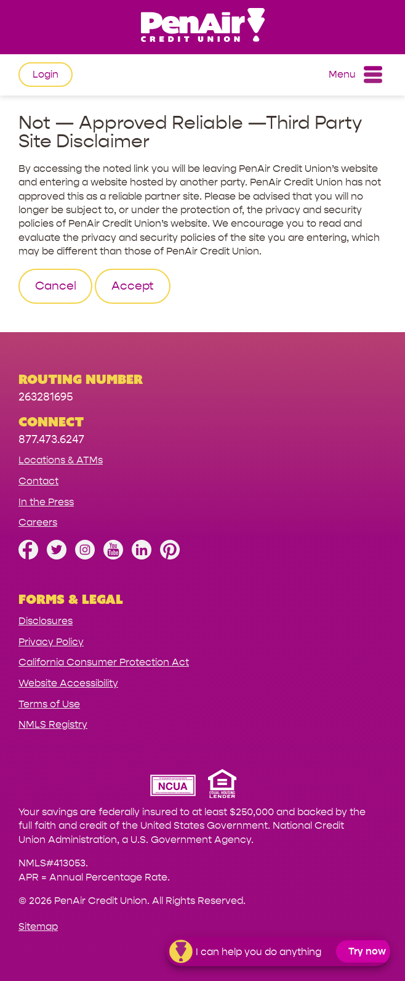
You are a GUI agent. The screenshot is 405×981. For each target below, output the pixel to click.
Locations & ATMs (60, 460)
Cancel (55, 286)
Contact (38, 481)
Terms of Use (49, 704)
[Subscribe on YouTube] (113, 556)
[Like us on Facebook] (28, 556)
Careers (37, 522)
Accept (132, 286)
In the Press (46, 502)
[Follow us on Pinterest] (170, 556)
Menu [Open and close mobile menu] (355, 74)
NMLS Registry (52, 724)
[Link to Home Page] (202, 27)
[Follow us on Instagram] (85, 556)
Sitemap (38, 926)
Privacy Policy (51, 642)
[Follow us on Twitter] (56, 556)
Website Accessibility (68, 683)
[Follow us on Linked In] (141, 556)
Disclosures (45, 621)
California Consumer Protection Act (103, 662)
